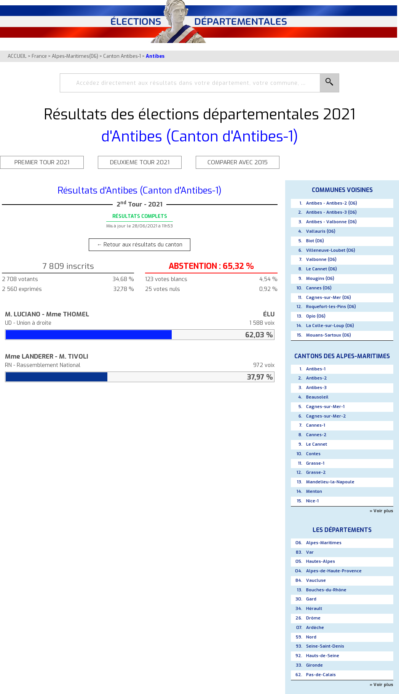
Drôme (313, 618)
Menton (314, 491)
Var (310, 552)
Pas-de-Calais (321, 675)
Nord (311, 637)
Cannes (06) (319, 288)
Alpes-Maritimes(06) (75, 56)
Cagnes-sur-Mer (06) (328, 297)
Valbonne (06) (321, 259)
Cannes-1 (315, 425)
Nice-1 (312, 501)
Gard (311, 599)
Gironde (314, 665)
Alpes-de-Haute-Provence (334, 571)
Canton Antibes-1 (122, 56)
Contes (313, 454)
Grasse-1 (315, 463)
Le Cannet (316, 444)
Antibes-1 (316, 369)
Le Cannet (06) (321, 269)
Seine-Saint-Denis (325, 646)
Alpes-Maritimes (324, 543)
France (39, 56)
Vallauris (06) (320, 231)
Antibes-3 (316, 388)
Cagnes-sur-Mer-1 (325, 407)
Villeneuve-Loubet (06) (330, 250)
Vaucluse (316, 580)
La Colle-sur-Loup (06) (330, 326)
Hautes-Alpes (320, 561)
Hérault (314, 608)
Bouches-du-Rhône (326, 590)
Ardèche (315, 627)
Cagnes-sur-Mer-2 (326, 416)
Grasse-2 (316, 472)
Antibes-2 (316, 378)
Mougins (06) (320, 278)
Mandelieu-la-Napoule (330, 482)
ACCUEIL (17, 56)
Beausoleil (317, 397)
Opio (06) (316, 316)
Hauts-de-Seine (322, 656)
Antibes (155, 56)
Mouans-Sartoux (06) (328, 335)
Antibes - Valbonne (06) (331, 222)
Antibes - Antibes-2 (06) (331, 203)
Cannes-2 (316, 435)
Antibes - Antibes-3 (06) (331, 212)
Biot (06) (315, 241)
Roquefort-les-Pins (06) (331, 307)
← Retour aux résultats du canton (139, 244)
